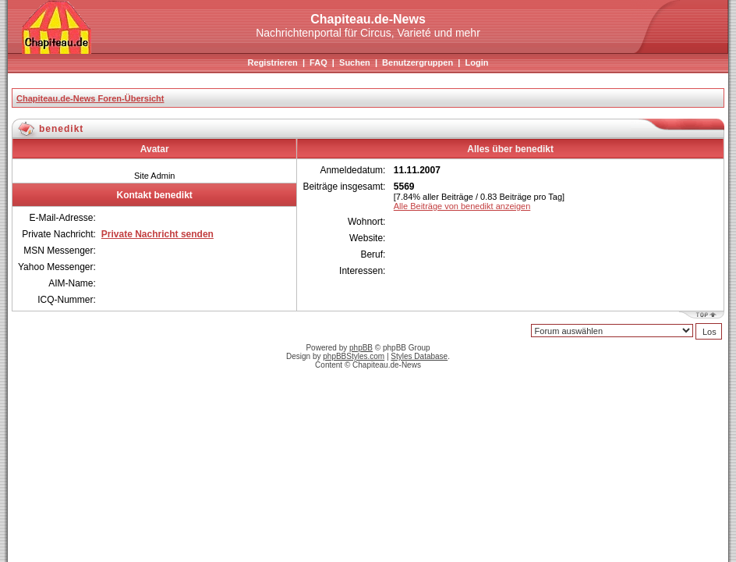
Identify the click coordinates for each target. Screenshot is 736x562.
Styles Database (419, 356)
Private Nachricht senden (157, 234)
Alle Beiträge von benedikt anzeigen (462, 206)
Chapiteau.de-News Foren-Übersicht (90, 98)
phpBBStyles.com (353, 356)
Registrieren (273, 62)
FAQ (318, 62)
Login (476, 62)
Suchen (354, 62)
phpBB (361, 347)
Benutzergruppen (417, 62)
